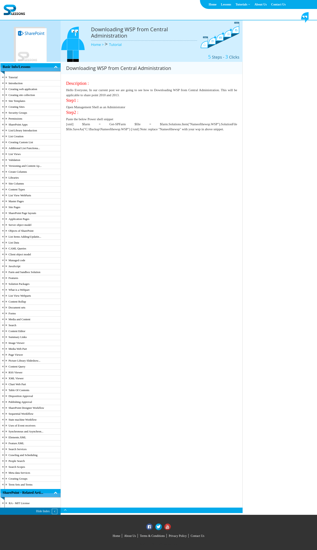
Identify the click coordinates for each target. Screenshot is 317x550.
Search (12, 325)
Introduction (16, 83)
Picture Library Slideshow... (24, 360)
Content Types (17, 189)
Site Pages (14, 207)
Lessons (226, 4)
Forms (12, 313)
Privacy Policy (178, 536)
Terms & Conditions (152, 536)
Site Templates (17, 101)
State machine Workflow (23, 419)
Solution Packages (19, 283)
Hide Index (43, 511)
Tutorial (115, 44)
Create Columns (18, 171)
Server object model (20, 224)
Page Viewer (16, 354)
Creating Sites (17, 106)
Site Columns (16, 183)
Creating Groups (18, 478)
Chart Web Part (17, 384)
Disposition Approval (21, 396)
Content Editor (17, 331)
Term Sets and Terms (21, 484)
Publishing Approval (20, 402)
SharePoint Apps (18, 124)
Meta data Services (19, 472)
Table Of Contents (19, 390)
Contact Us (278, 4)
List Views (15, 154)
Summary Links (18, 337)
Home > (98, 44)
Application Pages (19, 219)
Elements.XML (17, 437)
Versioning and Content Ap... (25, 165)
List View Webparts (20, 295)
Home (213, 4)
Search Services (18, 449)
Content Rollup (17, 301)
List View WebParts (20, 195)
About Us (260, 4)
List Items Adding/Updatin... (25, 236)
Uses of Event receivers (22, 425)
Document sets (17, 307)
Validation (14, 160)
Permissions (15, 118)
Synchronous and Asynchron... (26, 431)
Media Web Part (18, 348)
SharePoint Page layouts (22, 213)
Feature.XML (16, 443)
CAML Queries (17, 248)
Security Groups (18, 112)
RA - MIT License (19, 503)
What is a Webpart (19, 289)
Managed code (17, 260)
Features (13, 278)
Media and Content (19, 319)
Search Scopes (17, 466)
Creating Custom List (21, 142)
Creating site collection (22, 95)
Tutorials (242, 4)
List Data (14, 242)
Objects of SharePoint (21, 230)
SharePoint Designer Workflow (26, 407)
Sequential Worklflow (21, 413)
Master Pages (16, 201)
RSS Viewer (16, 372)
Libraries (14, 177)
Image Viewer (17, 343)
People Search (17, 461)
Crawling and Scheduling (23, 455)
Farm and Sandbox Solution (24, 272)
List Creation (16, 136)
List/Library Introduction (23, 130)
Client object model (20, 254)
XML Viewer (16, 378)
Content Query (17, 366)
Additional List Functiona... (24, 148)
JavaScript (14, 266)
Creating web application (23, 89)
